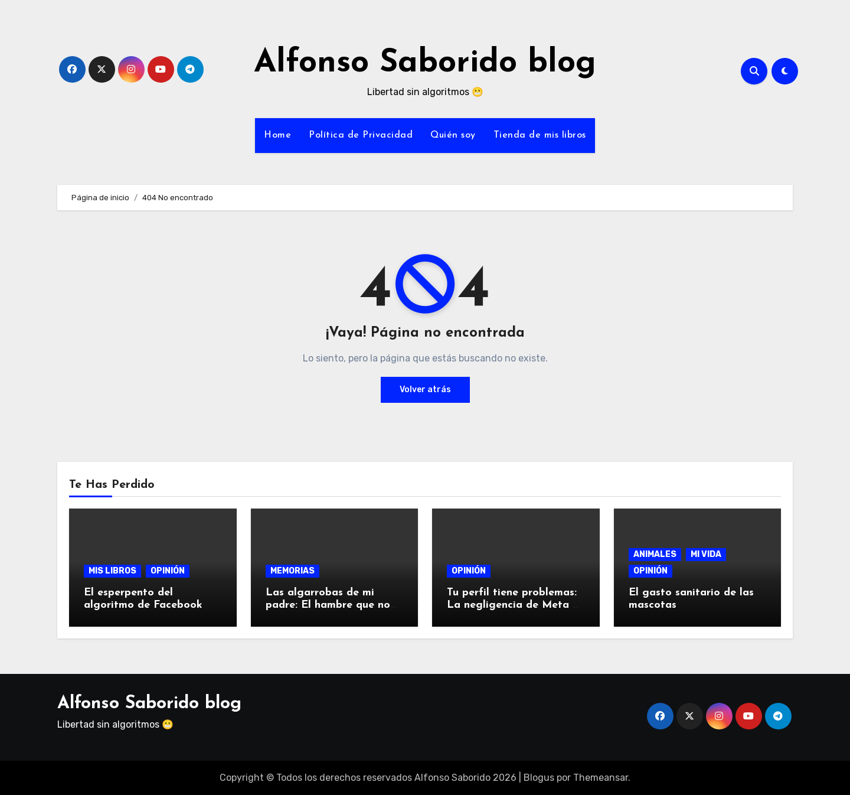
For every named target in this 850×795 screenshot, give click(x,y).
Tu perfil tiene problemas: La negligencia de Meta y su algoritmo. (512, 605)
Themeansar (600, 777)
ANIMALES (654, 554)
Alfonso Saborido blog (425, 63)
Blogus (539, 777)
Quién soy (453, 135)
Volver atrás (425, 390)
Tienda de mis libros (539, 135)
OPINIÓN (168, 571)
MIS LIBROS (112, 571)
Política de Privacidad (361, 135)
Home (277, 135)
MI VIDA (706, 554)
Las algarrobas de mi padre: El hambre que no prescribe (328, 605)
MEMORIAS (292, 571)
